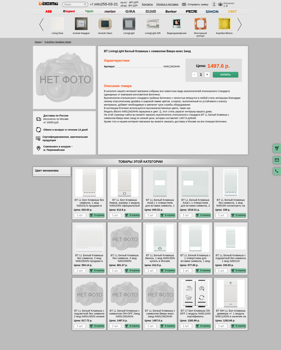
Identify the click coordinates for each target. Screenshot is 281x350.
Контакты (147, 4)
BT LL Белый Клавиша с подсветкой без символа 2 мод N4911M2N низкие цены (89, 315)
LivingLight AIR (153, 33)
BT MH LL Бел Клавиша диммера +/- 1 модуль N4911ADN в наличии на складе (230, 315)
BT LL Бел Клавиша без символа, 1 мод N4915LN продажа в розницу (89, 204)
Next (239, 24)
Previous (41, 24)
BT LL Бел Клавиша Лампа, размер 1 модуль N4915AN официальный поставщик (124, 204)
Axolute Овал (105, 33)
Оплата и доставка (167, 4)
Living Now (57, 33)
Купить (225, 74)
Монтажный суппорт (200, 34)
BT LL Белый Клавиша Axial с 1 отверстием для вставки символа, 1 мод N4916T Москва (160, 204)
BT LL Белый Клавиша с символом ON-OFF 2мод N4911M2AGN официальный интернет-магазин (124, 316)
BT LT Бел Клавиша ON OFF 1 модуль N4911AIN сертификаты (195, 313)
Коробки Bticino (224, 33)
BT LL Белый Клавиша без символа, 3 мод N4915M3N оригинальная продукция (125, 261)
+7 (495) (104, 4)
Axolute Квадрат (81, 33)
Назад (38, 42)
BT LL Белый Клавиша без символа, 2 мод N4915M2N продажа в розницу (89, 259)
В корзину (97, 215)
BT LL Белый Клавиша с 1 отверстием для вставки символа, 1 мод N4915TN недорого (195, 259)
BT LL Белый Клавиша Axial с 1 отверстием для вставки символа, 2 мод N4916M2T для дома (195, 205)
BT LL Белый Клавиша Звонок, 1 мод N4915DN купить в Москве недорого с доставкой (160, 259)
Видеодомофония (176, 33)
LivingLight (128, 33)
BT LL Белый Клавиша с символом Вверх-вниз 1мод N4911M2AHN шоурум (160, 315)
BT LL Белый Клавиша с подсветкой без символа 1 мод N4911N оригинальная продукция (231, 261)
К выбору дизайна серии (58, 42)
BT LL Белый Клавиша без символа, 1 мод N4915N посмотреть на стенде (230, 204)
